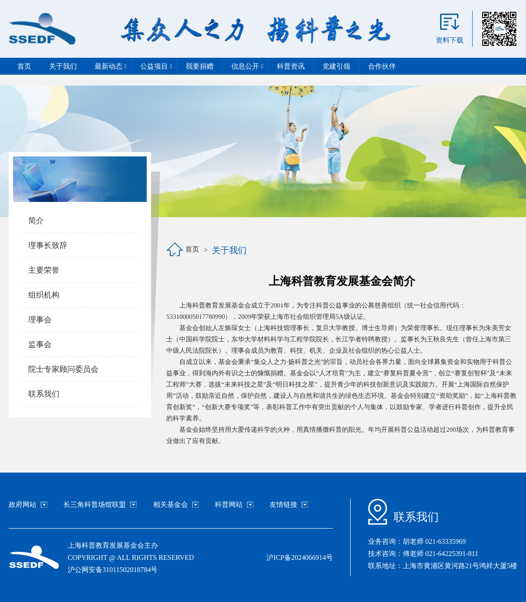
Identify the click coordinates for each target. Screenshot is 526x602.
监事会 (40, 344)
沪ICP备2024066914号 (299, 557)
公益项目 (156, 66)
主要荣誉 (43, 270)
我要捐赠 (200, 66)
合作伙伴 (382, 66)
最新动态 (111, 66)
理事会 (40, 319)
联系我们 (43, 394)
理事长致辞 (47, 245)
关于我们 (63, 66)
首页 (24, 66)
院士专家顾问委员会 (63, 369)
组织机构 (43, 295)
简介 (36, 220)
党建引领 (336, 66)
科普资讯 (291, 66)
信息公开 (247, 66)
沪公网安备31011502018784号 (113, 569)
